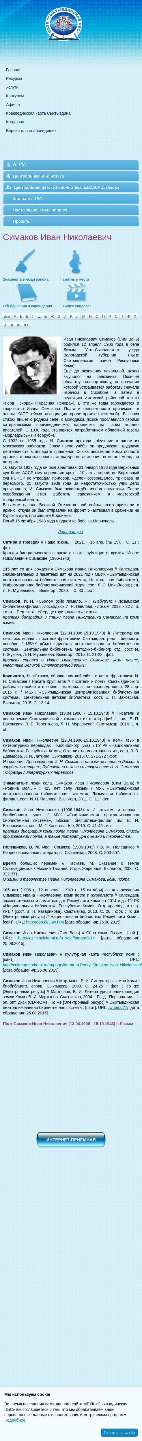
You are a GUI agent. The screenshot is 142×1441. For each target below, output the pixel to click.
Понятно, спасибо (119, 1432)
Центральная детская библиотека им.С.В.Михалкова (66, 187)
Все (6, 316)
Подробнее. (15, 1420)
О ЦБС (19, 164)
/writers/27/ (118, 1007)
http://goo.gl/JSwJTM (45, 922)
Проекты (22, 221)
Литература (70, 531)
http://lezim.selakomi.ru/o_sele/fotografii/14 (56, 938)
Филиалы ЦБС (27, 198)
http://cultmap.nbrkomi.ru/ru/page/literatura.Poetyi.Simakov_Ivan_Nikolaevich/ (72, 965)
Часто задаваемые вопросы (41, 210)
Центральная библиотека (38, 176)
